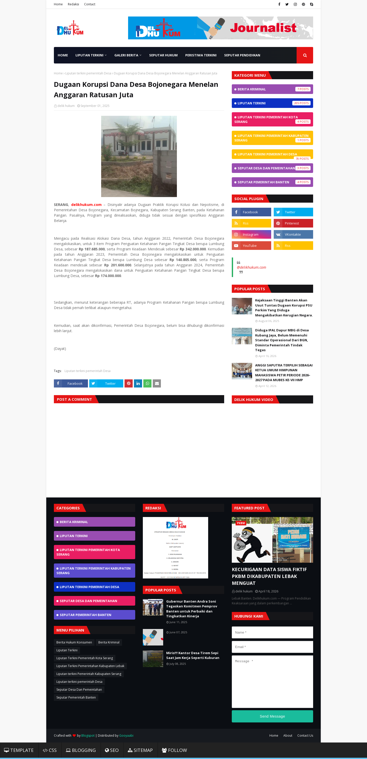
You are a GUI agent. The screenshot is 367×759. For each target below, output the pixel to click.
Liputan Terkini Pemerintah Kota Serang (272, 119)
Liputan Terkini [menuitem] (89, 55)
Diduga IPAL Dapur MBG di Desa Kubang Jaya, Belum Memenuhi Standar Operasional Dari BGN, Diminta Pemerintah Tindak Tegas (282, 340)
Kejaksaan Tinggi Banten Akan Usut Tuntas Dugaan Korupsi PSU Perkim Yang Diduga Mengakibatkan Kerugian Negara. (284, 307)
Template (19, 750)
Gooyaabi (126, 735)
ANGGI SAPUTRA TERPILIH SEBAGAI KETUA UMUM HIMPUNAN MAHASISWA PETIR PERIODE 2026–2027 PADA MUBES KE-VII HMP (284, 372)
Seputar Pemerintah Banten (274, 182)
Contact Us (305, 735)
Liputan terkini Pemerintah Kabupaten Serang (272, 137)
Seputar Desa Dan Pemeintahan (274, 168)
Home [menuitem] (63, 55)
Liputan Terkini (274, 103)
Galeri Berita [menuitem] (126, 55)
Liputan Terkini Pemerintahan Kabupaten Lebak (90, 666)
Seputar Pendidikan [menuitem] (242, 55)
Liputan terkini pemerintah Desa (88, 73)
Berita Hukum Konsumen (74, 642)
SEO (112, 750)
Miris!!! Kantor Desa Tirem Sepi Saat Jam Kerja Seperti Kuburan (192, 655)
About (287, 735)
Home (58, 4)
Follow (174, 750)
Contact (89, 4)
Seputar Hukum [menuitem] (163, 55)
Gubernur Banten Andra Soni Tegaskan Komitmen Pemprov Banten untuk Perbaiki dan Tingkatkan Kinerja (191, 609)
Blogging (81, 750)
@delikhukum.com (251, 267)
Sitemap (140, 750)
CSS (50, 750)
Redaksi (73, 4)
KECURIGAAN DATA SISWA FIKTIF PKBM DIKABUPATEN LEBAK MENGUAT (269, 576)
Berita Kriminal (274, 89)
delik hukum (66, 106)
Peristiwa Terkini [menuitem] (201, 55)
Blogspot (88, 735)
